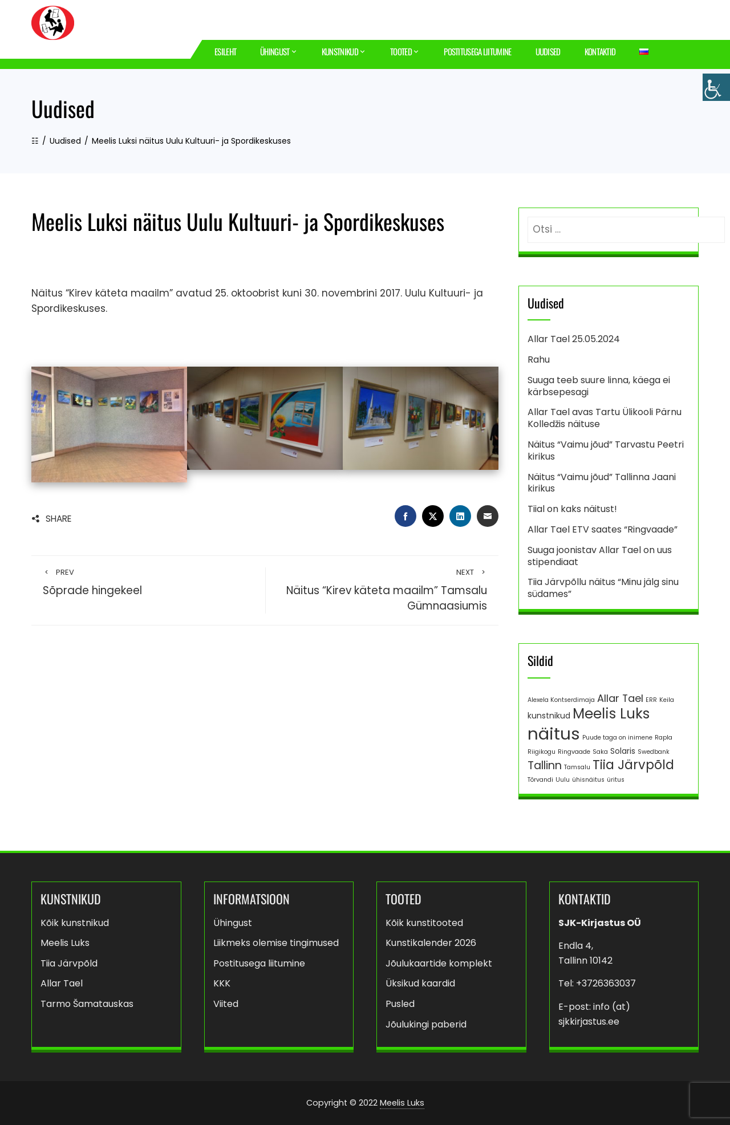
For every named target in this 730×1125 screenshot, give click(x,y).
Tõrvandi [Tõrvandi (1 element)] (540, 779)
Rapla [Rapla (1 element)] (663, 737)
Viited (225, 1003)
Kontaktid (600, 51)
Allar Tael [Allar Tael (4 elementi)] (620, 698)
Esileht (225, 51)
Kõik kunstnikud (74, 922)
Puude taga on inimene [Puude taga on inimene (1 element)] (617, 737)
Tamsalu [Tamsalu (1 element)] (577, 767)
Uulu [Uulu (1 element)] (562, 779)
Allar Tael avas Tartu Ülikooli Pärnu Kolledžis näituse (605, 417)
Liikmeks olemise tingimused (276, 942)
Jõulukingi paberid (426, 1024)
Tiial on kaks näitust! (572, 508)
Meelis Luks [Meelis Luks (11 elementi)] (611, 714)
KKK (221, 983)
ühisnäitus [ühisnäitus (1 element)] (588, 779)
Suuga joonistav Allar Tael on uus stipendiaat (600, 555)
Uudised (548, 51)
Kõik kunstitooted (424, 922)
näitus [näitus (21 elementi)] (554, 733)
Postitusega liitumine (477, 51)
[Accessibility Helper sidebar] (716, 87)
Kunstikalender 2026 (431, 942)
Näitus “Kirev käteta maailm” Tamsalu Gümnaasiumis (382, 590)
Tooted (405, 51)
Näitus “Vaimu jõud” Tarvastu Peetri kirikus (606, 450)
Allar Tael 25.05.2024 (574, 339)
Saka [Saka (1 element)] (600, 752)
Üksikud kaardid (420, 983)
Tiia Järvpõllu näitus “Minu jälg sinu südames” (603, 587)
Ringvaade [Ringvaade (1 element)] (574, 752)
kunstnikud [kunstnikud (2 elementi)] (549, 715)
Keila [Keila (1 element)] (666, 700)
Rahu (539, 359)
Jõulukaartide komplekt (439, 963)
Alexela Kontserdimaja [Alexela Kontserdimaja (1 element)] (561, 700)
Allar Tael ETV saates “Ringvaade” (603, 529)
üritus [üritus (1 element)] (615, 779)
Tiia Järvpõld (69, 963)
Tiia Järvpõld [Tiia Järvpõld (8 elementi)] (633, 765)
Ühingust (279, 51)
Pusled (400, 1003)
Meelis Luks (65, 942)
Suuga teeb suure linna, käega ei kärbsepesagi (599, 386)
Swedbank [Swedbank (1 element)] (654, 752)
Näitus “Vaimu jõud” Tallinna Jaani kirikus (602, 483)
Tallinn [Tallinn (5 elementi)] (545, 765)
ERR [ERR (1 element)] (651, 700)
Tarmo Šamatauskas (86, 1003)
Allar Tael (61, 983)
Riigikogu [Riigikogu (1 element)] (541, 752)
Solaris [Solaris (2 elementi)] (622, 751)
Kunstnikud (344, 51)
